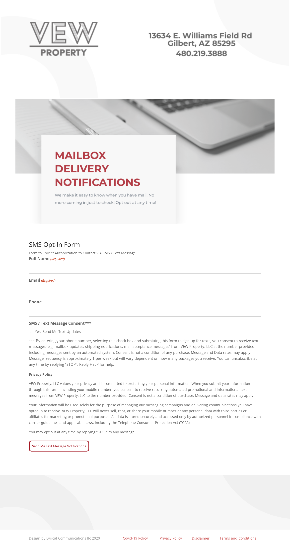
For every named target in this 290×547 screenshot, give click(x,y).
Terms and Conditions (237, 538)
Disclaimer (201, 538)
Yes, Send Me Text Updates (58, 331)
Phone (35, 302)
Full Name (47, 259)
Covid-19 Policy (135, 538)
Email (42, 280)
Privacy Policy (171, 538)
